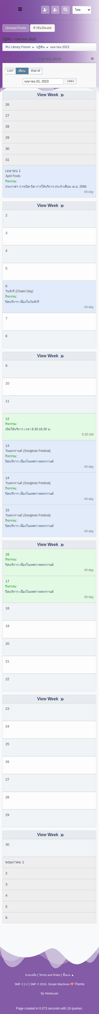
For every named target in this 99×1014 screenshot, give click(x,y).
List (10, 70)
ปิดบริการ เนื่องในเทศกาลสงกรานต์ (29, 461)
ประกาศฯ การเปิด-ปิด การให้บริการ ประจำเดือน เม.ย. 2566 (45, 186)
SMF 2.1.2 (21, 984)
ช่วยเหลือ (30, 974)
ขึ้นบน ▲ (68, 974)
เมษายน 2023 (49, 59)
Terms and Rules (49, 974)
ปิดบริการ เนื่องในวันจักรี (22, 302)
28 (7, 126)
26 (7, 105)
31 (7, 160)
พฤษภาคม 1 (14, 862)
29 (7, 138)
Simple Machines (59, 984)
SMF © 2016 (38, 984)
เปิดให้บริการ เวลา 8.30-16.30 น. (28, 429)
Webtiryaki (51, 993)
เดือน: (22, 70)
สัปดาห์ (35, 70)
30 (7, 149)
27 (7, 116)
